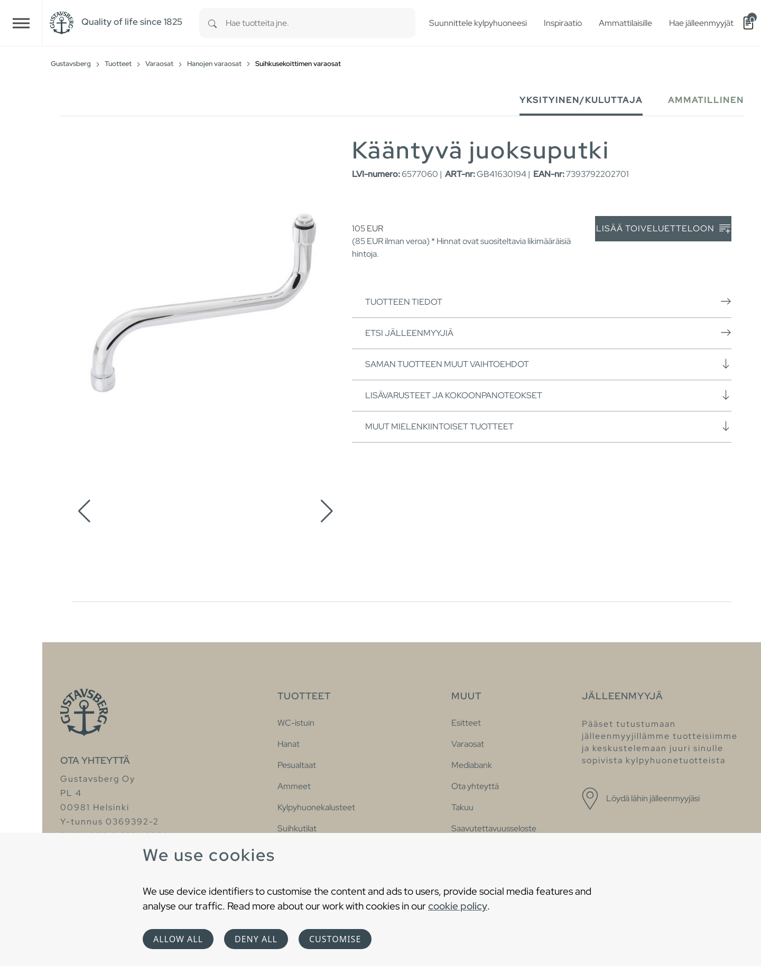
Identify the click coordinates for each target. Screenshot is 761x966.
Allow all (178, 939)
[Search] (212, 23)
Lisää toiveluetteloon (663, 229)
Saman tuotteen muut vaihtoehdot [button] (548, 364)
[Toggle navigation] (21, 23)
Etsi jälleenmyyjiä (548, 333)
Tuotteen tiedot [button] (548, 301)
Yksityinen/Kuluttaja (581, 100)
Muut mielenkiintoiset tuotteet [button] (548, 426)
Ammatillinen (706, 100)
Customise (335, 939)
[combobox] (320, 23)
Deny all (256, 939)
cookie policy (457, 906)
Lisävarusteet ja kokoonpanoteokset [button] (548, 395)
